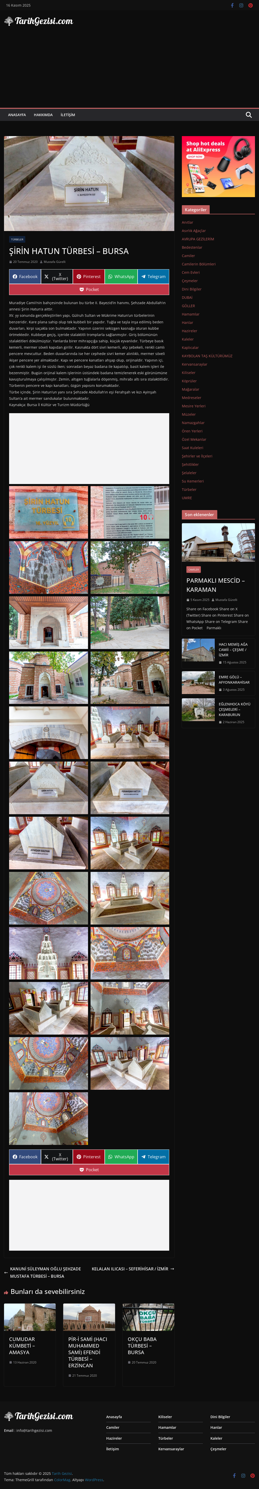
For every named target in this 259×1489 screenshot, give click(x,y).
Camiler (188, 255)
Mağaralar (190, 389)
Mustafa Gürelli (55, 262)
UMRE (187, 497)
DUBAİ (187, 297)
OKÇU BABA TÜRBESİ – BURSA (142, 1346)
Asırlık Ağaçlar (194, 230)
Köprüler (189, 381)
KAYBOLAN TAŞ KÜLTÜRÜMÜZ (207, 355)
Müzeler (189, 414)
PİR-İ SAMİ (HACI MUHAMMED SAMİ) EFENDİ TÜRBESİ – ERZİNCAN (87, 1352)
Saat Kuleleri (192, 447)
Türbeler (17, 239)
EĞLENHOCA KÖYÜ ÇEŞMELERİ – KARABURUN (234, 709)
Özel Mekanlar (194, 439)
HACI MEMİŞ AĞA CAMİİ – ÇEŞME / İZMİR (233, 649)
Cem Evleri (191, 272)
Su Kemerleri (193, 481)
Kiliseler (189, 372)
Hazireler (189, 330)
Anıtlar (187, 222)
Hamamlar (191, 314)
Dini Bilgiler (192, 289)
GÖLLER (188, 305)
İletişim (68, 114)
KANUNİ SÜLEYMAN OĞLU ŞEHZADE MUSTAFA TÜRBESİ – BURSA (42, 1272)
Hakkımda (43, 114)
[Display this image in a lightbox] (48, 512)
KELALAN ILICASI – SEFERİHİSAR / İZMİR (133, 1269)
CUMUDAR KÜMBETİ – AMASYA (22, 1346)
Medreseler (191, 397)
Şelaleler (189, 472)
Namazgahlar (193, 422)
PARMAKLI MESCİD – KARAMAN (215, 585)
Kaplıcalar (190, 347)
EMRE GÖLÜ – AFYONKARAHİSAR (234, 680)
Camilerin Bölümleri (199, 264)
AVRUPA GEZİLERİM (198, 239)
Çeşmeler (190, 280)
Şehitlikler (190, 464)
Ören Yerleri (192, 431)
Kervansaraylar (194, 364)
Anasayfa (17, 114)
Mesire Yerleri (194, 406)
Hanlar (187, 322)
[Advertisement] (129, 69)
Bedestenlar (192, 247)
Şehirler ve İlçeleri (197, 456)
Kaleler (188, 339)
